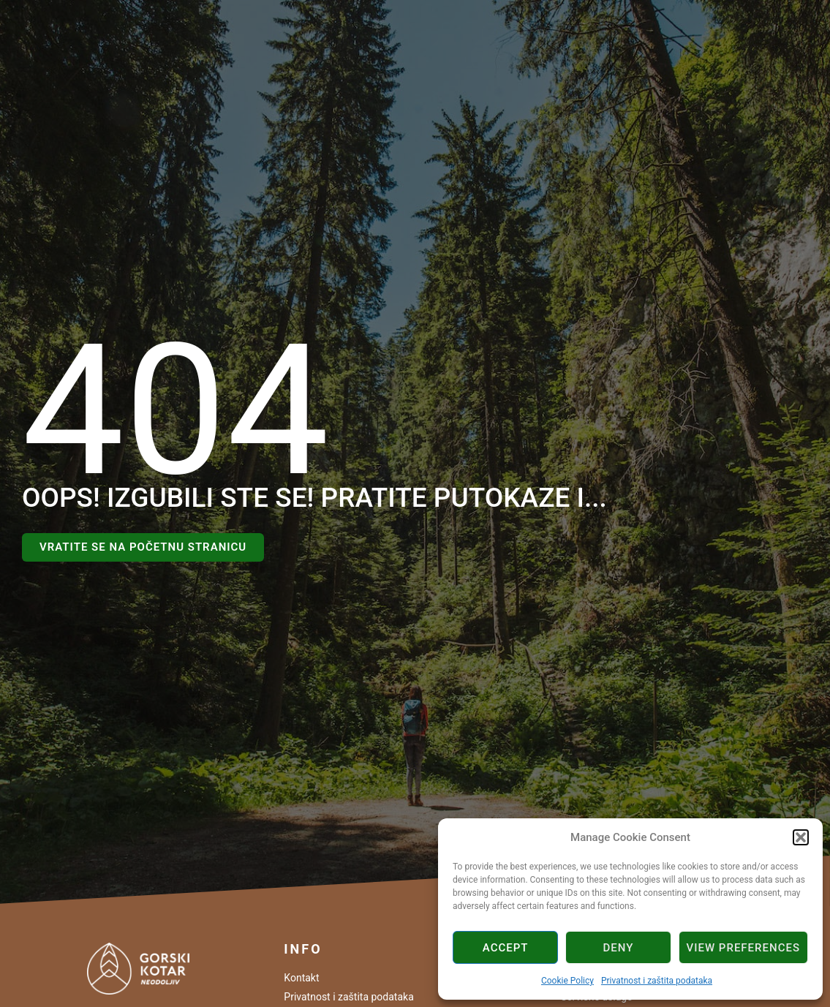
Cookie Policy (567, 981)
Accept (506, 947)
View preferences (743, 947)
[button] (800, 837)
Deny (618, 947)
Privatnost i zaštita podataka (656, 981)
